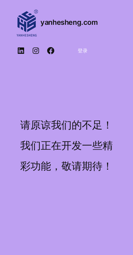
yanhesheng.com (69, 22)
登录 (83, 50)
